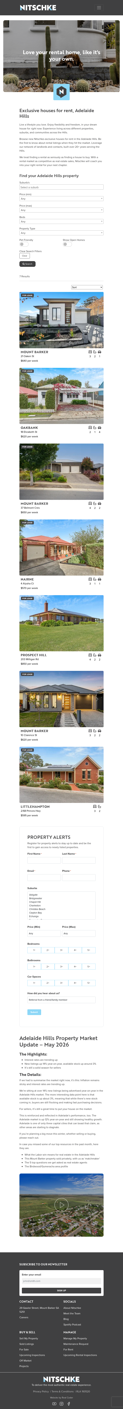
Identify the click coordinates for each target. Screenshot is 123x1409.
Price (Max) (69, 927)
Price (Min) (33, 927)
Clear (24, 255)
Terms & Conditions (63, 1391)
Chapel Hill (61, 902)
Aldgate (61, 895)
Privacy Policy (41, 1391)
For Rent (68, 1349)
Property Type (27, 228)
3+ (61, 950)
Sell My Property (28, 1338)
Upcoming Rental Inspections (80, 1355)
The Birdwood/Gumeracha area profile (46, 1166)
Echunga (61, 916)
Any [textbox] (23, 198)
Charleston (61, 905)
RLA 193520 (83, 1391)
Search (27, 264)
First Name (34, 854)
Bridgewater (61, 898)
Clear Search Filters (30, 251)
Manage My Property (75, 1338)
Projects (24, 1366)
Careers (23, 1317)
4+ (75, 950)
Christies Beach (61, 909)
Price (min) (25, 194)
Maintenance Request (75, 1344)
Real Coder (67, 1397)
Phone (66, 871)
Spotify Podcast (72, 1324)
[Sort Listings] (87, 287)
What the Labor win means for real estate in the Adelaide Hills (60, 1154)
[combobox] (61, 187)
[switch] (24, 244)
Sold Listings (26, 1344)
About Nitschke (72, 1308)
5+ (88, 950)
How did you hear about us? (43, 993)
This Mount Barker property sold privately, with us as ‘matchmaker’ (62, 1158)
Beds (22, 217)
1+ (34, 950)
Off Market (25, 1360)
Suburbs (32, 888)
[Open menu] (99, 7)
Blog (66, 1319)
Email (31, 871)
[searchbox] (61, 187)
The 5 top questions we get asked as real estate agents (56, 1162)
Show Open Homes (74, 240)
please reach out (28, 1137)
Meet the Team (71, 1313)
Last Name (69, 854)
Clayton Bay (61, 913)
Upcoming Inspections (32, 1355)
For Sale (24, 1349)
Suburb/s (24, 182)
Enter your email (31, 1274)
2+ (47, 950)
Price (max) (25, 205)
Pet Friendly (26, 240)
